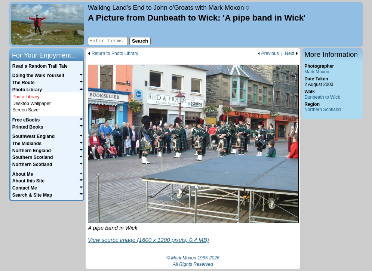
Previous (270, 53)
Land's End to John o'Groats (169, 7)
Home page (47, 24)
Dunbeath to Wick (322, 97)
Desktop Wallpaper (31, 103)
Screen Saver (26, 110)
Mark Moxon (316, 71)
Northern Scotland (322, 109)
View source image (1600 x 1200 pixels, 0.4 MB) (148, 240)
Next (289, 53)
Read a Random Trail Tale (40, 66)
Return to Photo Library (115, 53)
